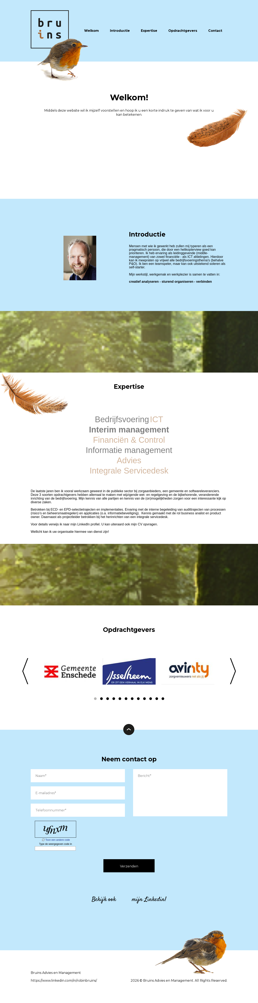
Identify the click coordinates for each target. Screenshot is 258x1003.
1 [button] (95, 699)
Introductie (120, 31)
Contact (215, 31)
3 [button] (107, 699)
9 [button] (144, 699)
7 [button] (132, 699)
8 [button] (138, 699)
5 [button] (120, 699)
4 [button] (114, 699)
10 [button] (150, 699)
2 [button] (101, 699)
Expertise (149, 31)
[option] (70, 671)
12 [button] (163, 699)
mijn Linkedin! (149, 899)
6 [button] (126, 699)
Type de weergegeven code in (55, 844)
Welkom (91, 31)
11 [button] (157, 699)
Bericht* (180, 792)
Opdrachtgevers (182, 31)
